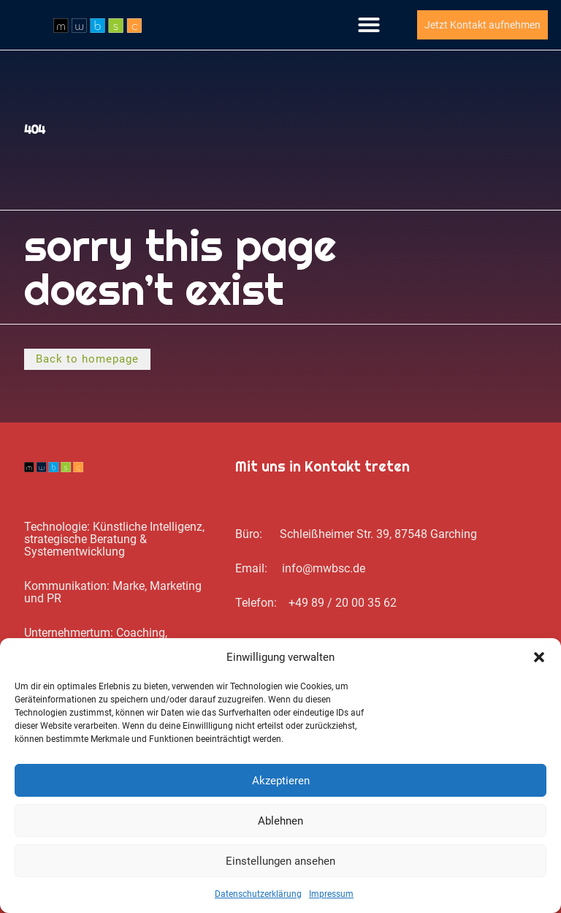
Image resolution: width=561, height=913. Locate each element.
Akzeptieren (281, 780)
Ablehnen (280, 820)
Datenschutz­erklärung (258, 894)
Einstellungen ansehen (280, 861)
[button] (539, 657)
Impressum (331, 894)
